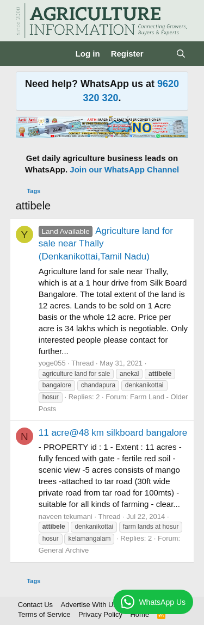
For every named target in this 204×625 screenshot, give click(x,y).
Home (139, 614)
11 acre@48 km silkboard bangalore (113, 433)
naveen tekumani (65, 516)
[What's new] (159, 54)
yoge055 (52, 363)
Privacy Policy (100, 614)
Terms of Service (44, 614)
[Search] (180, 54)
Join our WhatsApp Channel (124, 169)
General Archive (64, 550)
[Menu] (25, 54)
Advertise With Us (89, 605)
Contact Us (35, 605)
